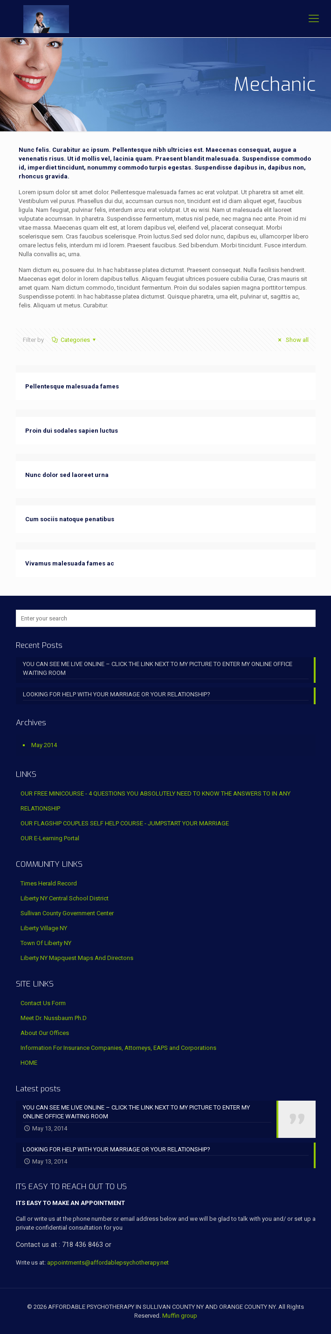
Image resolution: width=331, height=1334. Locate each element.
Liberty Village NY (44, 928)
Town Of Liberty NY (46, 942)
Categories (74, 339)
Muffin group (179, 1315)
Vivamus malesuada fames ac (69, 563)
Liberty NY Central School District (65, 898)
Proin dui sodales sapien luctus (71, 430)
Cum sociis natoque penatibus (69, 519)
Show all (292, 339)
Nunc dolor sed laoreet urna (67, 474)
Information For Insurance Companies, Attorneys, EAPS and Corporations (118, 1047)
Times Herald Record (49, 883)
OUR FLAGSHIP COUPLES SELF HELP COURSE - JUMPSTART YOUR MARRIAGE (125, 823)
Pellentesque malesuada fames (72, 386)
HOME (29, 1062)
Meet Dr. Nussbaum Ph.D (54, 1017)
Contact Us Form (43, 1003)
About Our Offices (45, 1032)
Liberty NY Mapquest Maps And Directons (77, 957)
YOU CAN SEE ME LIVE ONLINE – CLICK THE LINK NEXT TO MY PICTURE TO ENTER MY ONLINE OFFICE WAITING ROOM (157, 668)
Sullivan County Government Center (67, 913)
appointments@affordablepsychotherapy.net (108, 1262)
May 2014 (44, 745)
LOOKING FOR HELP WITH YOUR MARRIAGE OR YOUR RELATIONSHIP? (116, 694)
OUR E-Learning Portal (50, 838)
